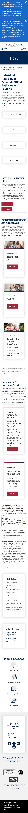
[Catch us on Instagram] (14, 743)
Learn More (7, 204)
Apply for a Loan (14, 706)
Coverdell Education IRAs (14, 115)
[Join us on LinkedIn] (14, 747)
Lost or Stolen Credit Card (13, 760)
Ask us (3, 103)
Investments (14, 145)
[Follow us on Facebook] (9, 743)
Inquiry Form (14, 160)
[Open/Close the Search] (16, 48)
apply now (7, 209)
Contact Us (14, 670)
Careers (5, 757)
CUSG (17, 788)
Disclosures (13, 757)
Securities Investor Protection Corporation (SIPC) (12, 640)
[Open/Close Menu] (24, 48)
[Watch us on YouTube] (18, 743)
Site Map (20, 757)
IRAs (14, 130)
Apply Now (12, 266)
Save (5, 67)
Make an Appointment (14, 694)
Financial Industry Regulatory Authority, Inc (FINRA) (13, 634)
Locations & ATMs (14, 682)
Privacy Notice (14, 761)
